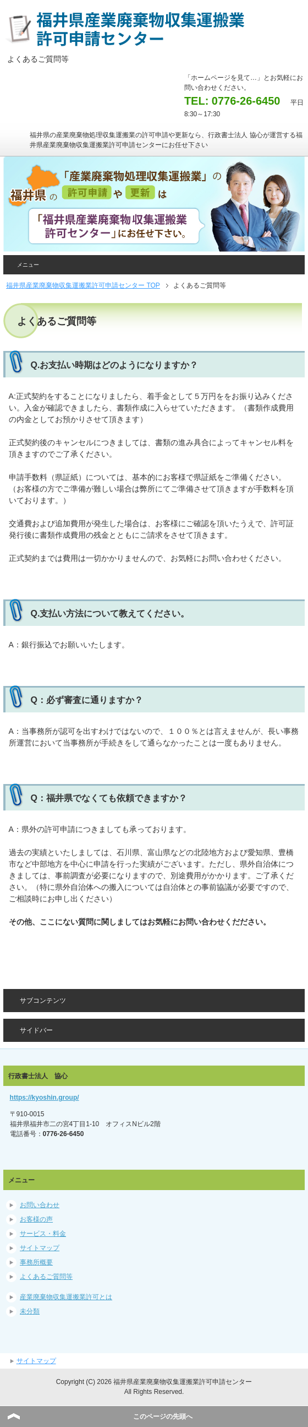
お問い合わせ (39, 1205)
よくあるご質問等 (46, 1276)
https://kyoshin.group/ (44, 1097)
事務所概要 (36, 1262)
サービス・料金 (43, 1233)
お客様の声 (36, 1219)
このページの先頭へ (163, 1416)
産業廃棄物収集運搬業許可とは (66, 1297)
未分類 (30, 1311)
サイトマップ (39, 1248)
